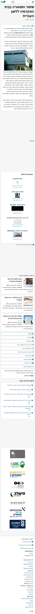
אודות (31, 600)
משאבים (31, 566)
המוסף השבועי (29, 359)
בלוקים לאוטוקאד (28, 564)
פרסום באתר (29, 603)
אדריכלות (29, 26)
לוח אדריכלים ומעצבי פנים (25, 345)
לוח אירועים (29, 356)
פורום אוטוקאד (29, 581)
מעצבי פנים (30, 590)
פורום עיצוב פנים (28, 575)
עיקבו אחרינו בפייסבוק (26, 545)
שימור (23, 26)
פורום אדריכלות (28, 573)
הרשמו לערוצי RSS (26, 548)
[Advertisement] (17, 125)
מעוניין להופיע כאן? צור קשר (25, 245)
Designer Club (29, 555)
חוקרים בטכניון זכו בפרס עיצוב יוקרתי (20, 389)
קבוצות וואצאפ (28, 367)
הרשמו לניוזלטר (27, 541)
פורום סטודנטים (28, 579)
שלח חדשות (28, 376)
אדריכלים (30, 587)
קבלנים (31, 594)
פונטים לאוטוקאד (28, 568)
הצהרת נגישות (29, 607)
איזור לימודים (29, 363)
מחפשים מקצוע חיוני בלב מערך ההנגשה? (19, 385)
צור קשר (30, 605)
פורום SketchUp (28, 583)
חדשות (31, 334)
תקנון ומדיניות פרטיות (27, 598)
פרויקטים (30, 341)
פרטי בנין (30, 562)
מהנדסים (30, 592)
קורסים (31, 553)
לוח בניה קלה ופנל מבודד (25, 352)
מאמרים (30, 338)
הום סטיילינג (29, 577)
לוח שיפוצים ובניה (28, 348)
